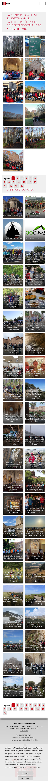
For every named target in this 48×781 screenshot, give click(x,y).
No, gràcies (25, 778)
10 (18, 182)
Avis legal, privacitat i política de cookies (24, 740)
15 (11, 186)
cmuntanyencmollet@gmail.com (24, 737)
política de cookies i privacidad (30, 767)
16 (16, 186)
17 (22, 186)
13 (35, 182)
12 (29, 182)
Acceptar (25, 773)
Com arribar (24, 731)
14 (5, 186)
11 (24, 182)
